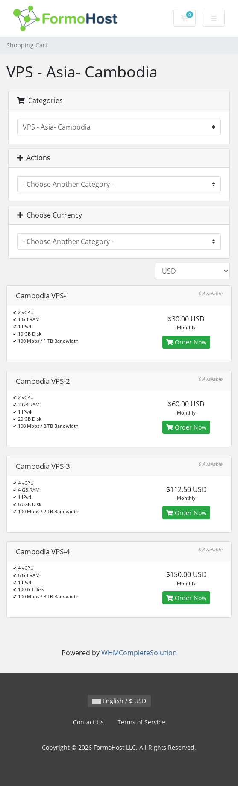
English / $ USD (119, 701)
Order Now (186, 342)
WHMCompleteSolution (139, 652)
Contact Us (88, 722)
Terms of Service (141, 722)
